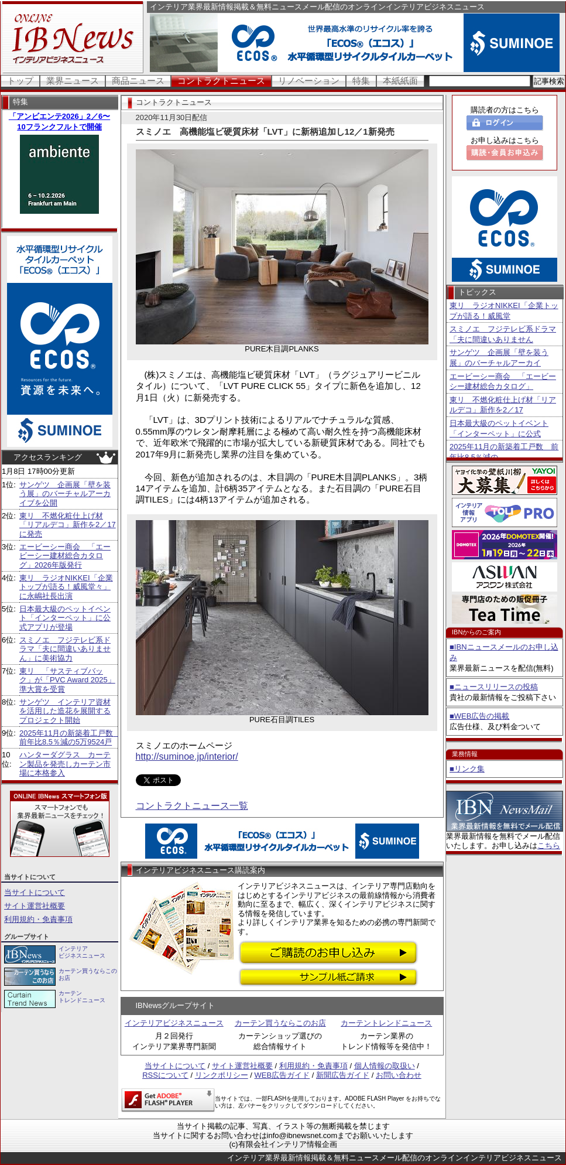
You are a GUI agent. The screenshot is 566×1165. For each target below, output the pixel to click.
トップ (20, 81)
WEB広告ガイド (282, 1075)
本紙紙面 (400, 81)
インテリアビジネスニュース (174, 1023)
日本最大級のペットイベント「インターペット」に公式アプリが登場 (65, 617)
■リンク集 (467, 768)
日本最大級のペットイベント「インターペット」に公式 (499, 428)
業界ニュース (72, 81)
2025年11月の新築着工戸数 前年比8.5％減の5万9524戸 (70, 738)
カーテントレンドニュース (386, 1023)
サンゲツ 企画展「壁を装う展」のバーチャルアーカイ (499, 357)
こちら (548, 845)
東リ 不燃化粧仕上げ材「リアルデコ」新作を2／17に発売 (67, 524)
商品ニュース (138, 81)
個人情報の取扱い (384, 1065)
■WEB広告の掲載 (479, 716)
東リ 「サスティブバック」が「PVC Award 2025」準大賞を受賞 (67, 680)
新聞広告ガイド (342, 1075)
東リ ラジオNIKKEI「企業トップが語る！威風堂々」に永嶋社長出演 (66, 586)
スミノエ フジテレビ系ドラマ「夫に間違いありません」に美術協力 (65, 649)
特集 (361, 81)
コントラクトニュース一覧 (192, 806)
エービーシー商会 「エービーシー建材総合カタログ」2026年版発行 (65, 555)
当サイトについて (34, 892)
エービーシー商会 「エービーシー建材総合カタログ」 (503, 381)
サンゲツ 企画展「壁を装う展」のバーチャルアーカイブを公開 (65, 493)
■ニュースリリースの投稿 (494, 686)
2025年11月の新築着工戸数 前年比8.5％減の (504, 452)
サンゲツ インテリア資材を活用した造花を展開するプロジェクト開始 (65, 711)
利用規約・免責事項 (38, 919)
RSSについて (165, 1075)
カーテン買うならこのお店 (280, 1023)
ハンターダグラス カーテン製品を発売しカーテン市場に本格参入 (65, 763)
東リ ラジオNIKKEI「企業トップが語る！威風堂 (504, 310)
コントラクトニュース (221, 81)
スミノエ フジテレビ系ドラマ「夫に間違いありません (503, 334)
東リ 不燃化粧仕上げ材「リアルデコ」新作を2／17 (503, 405)
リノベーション (308, 81)
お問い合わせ (398, 1075)
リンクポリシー (221, 1075)
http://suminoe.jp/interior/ (187, 756)
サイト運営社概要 (34, 905)
